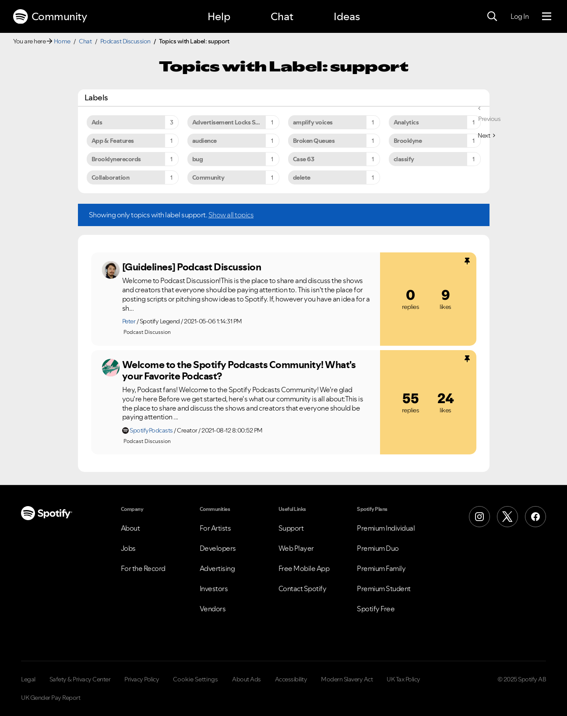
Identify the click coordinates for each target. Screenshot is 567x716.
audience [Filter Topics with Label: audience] (204, 140)
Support (291, 528)
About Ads (246, 679)
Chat (282, 16)
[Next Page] (486, 135)
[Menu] (546, 17)
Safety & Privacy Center (80, 679)
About (130, 528)
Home (62, 41)
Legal (28, 679)
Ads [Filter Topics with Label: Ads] (97, 122)
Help (219, 16)
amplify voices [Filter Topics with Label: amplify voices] (313, 122)
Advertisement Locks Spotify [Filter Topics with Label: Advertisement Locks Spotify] (232, 122)
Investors (214, 588)
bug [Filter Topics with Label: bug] (197, 159)
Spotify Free (375, 608)
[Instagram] (479, 516)
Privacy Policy (141, 679)
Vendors (213, 608)
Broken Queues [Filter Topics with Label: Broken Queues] (314, 140)
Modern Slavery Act (347, 679)
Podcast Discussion (125, 41)
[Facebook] (535, 516)
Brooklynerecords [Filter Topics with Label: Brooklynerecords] (116, 159)
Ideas (347, 16)
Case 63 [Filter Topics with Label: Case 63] (303, 159)
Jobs (128, 548)
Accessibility (291, 679)
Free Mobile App (304, 568)
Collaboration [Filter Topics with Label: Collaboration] (111, 177)
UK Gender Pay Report (50, 698)
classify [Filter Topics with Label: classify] (404, 159)
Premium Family (381, 568)
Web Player (296, 548)
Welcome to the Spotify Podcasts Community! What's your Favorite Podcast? (239, 370)
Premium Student (384, 588)
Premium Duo (378, 548)
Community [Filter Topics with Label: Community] (208, 177)
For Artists (215, 528)
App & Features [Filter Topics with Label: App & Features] (113, 140)
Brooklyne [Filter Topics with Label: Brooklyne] (408, 140)
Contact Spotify (302, 588)
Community (50, 16)
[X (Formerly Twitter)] (507, 516)
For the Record (143, 568)
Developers (218, 548)
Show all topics (231, 215)
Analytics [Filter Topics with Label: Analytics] (406, 122)
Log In (519, 16)
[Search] (492, 16)
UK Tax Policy (403, 679)
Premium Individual (386, 528)
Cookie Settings (195, 679)
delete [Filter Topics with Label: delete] (301, 177)
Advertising (217, 568)
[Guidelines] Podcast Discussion (191, 267)
